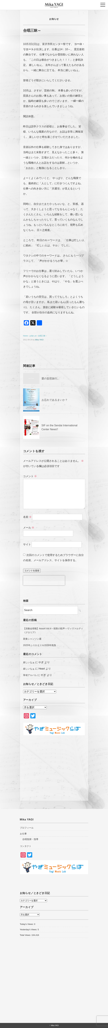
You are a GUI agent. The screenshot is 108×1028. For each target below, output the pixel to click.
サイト (27, 544)
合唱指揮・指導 (30, 839)
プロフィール (27, 827)
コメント (30, 476)
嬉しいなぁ (29, 662)
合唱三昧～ (42, 336)
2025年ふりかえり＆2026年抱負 (39, 645)
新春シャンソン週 (32, 638)
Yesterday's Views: (29, 929)
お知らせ (54, 19)
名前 (27, 517)
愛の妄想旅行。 (51, 378)
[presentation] (44, 580)
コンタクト (25, 846)
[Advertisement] (54, 766)
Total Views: (26, 935)
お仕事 (23, 833)
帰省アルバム (30, 675)
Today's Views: (27, 924)
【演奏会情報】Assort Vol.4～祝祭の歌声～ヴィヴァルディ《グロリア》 (53, 630)
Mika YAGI (39, 340)
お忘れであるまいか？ (55, 400)
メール (28, 527)
